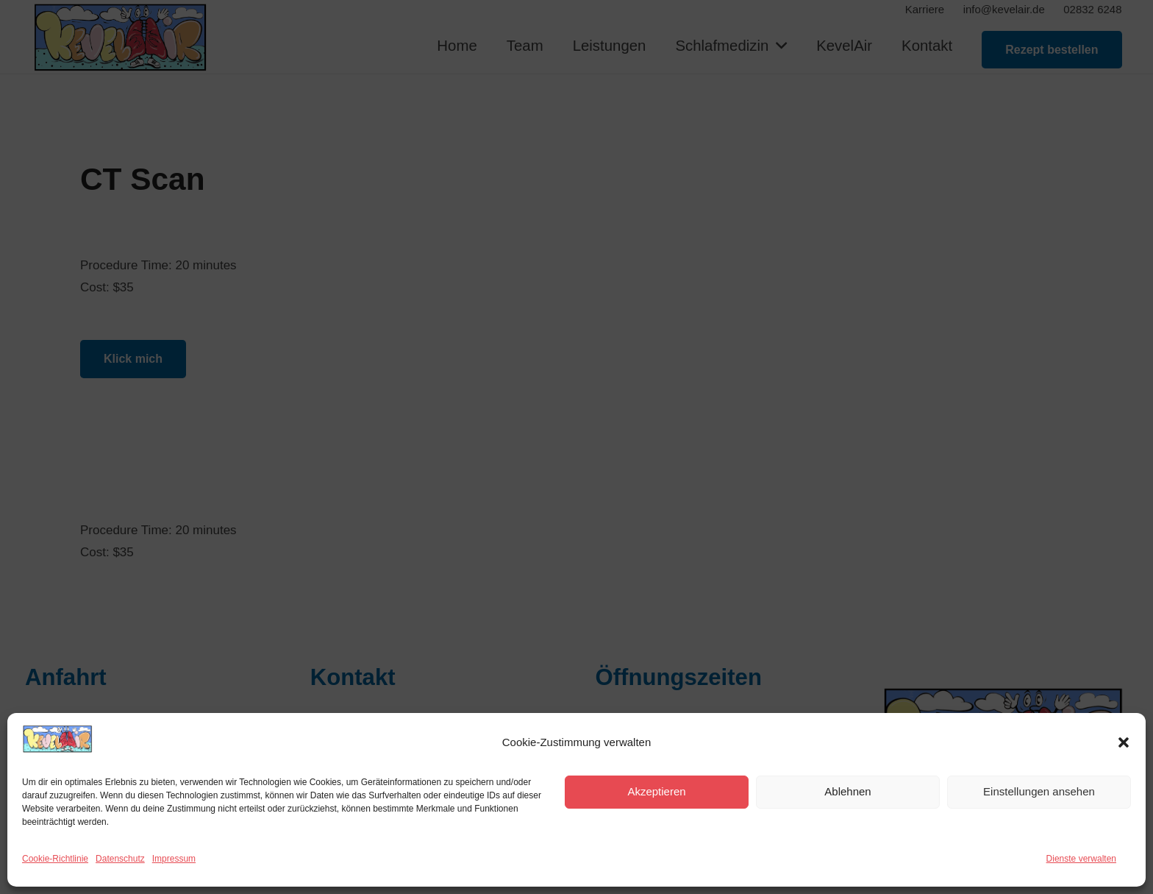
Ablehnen (847, 791)
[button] (1123, 742)
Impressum (174, 859)
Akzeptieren (656, 791)
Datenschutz (120, 859)
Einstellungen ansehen (1039, 791)
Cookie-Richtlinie (55, 859)
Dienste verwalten (1081, 859)
